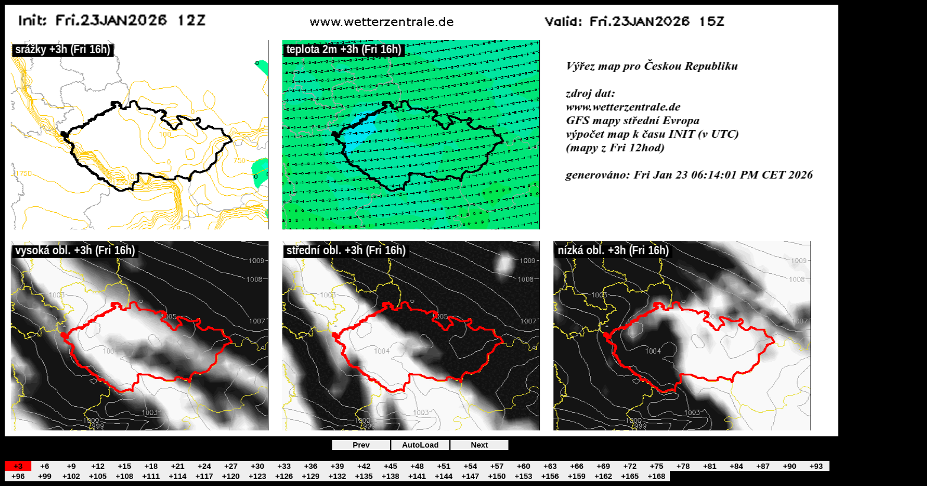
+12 (98, 466)
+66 (577, 466)
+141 (417, 476)
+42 (364, 466)
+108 (124, 476)
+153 (523, 476)
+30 (257, 466)
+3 (18, 466)
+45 (390, 466)
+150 (496, 476)
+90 (789, 466)
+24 (204, 466)
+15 (124, 466)
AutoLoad (420, 444)
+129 (310, 476)
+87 (763, 466)
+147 (470, 476)
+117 (204, 476)
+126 (284, 476)
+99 (44, 476)
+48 (417, 466)
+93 (816, 466)
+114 (177, 476)
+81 (710, 466)
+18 (151, 466)
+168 (656, 476)
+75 (656, 466)
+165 (629, 476)
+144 (443, 476)
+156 (550, 476)
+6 (44, 466)
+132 (337, 476)
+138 (390, 476)
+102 (71, 476)
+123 (257, 476)
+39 (337, 466)
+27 (231, 466)
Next (479, 444)
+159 (576, 476)
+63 (550, 466)
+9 (71, 466)
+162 (603, 476)
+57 (497, 466)
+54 (470, 466)
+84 (736, 466)
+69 (603, 466)
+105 (97, 476)
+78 (683, 466)
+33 (284, 466)
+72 (630, 466)
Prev (361, 444)
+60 (523, 466)
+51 (443, 466)
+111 (151, 476)
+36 (310, 466)
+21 (177, 466)
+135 (363, 476)
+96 (18, 476)
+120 (230, 476)
